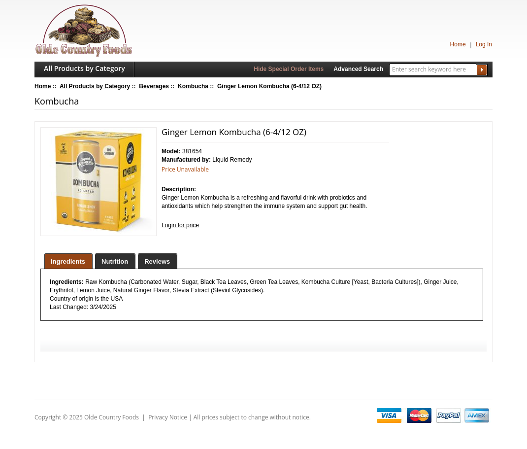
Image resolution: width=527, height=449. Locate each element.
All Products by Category (84, 68)
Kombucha (193, 86)
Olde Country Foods (111, 417)
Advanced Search (358, 69)
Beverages (154, 86)
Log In (484, 44)
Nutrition (114, 261)
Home (458, 44)
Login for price (180, 225)
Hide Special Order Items (289, 69)
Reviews (157, 261)
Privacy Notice (167, 417)
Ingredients (68, 261)
